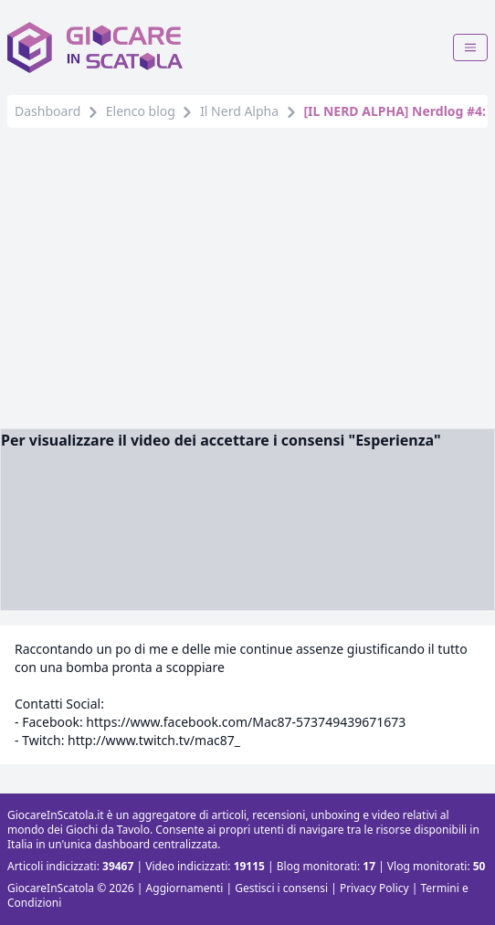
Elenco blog (140, 111)
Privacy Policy (374, 888)
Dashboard (47, 111)
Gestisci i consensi (281, 888)
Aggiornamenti (185, 888)
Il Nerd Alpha (239, 111)
